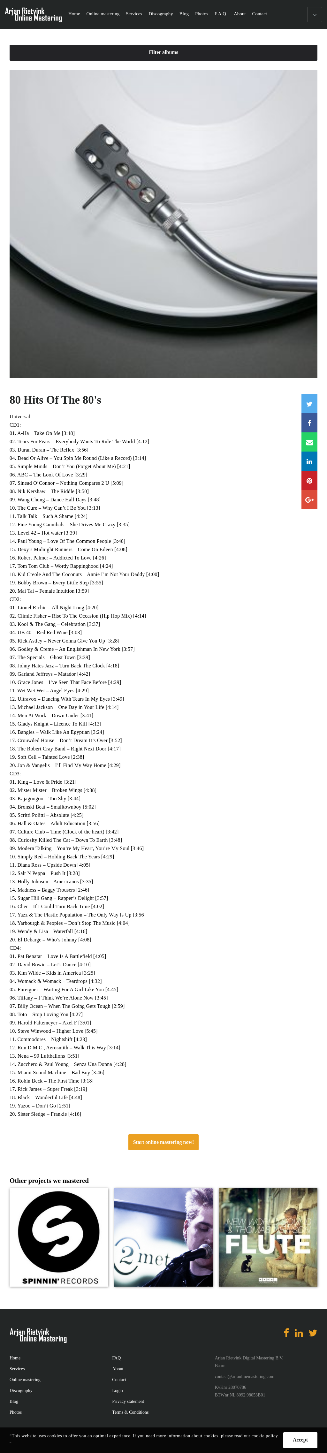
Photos (201, 13)
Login (117, 1390)
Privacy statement (128, 1401)
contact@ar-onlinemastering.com (244, 1376)
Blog (184, 13)
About (240, 13)
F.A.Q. (221, 13)
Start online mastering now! (163, 1142)
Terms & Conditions (130, 1412)
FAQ (116, 1358)
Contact (259, 13)
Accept (300, 1439)
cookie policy (265, 1436)
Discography (160, 13)
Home (74, 13)
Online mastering (103, 13)
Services (134, 13)
